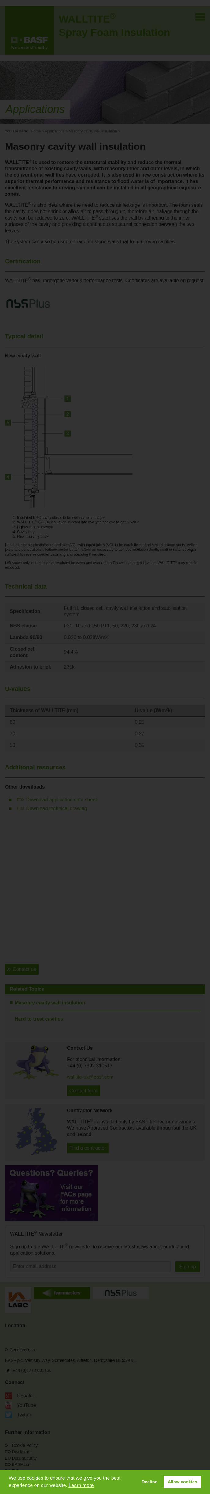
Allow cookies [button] (182, 1481)
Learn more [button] (81, 1485)
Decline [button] (149, 1481)
